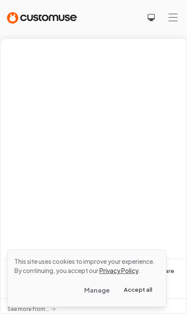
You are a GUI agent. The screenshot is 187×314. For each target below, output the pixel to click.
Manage (97, 290)
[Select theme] (151, 17)
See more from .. (31, 309)
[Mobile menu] (173, 17)
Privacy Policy (118, 270)
